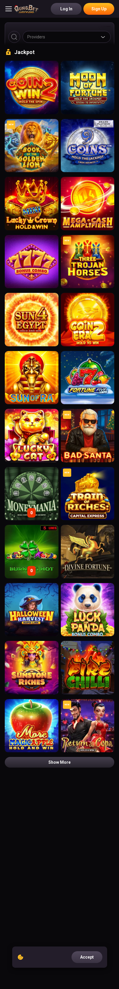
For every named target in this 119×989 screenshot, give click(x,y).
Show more (59, 762)
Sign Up (99, 8)
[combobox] (67, 37)
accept (87, 957)
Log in (66, 8)
